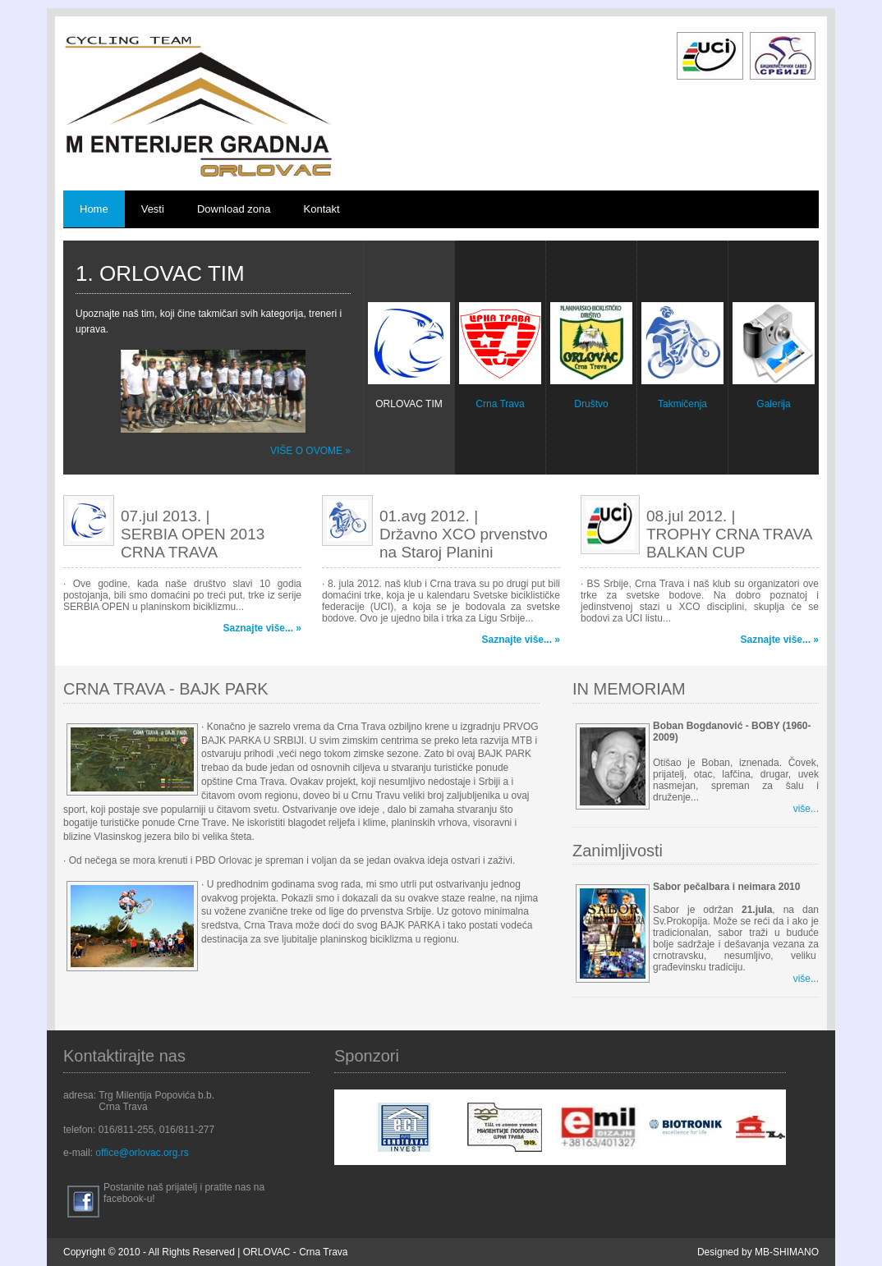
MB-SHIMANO (787, 1252)
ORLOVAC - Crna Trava (295, 1252)
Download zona (234, 209)
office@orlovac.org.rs (141, 1152)
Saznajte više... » (262, 628)
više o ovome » (310, 450)
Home (94, 209)
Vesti (152, 209)
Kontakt (322, 209)
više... (806, 808)
